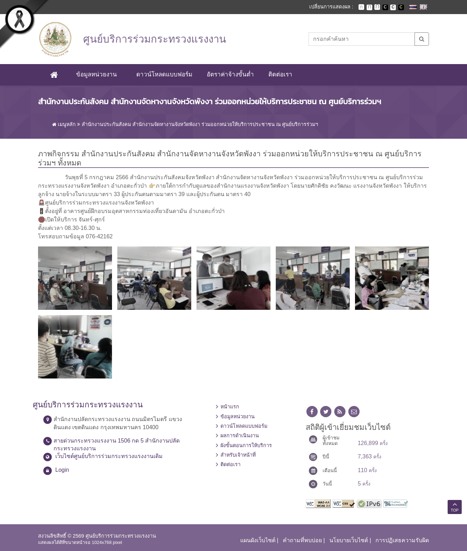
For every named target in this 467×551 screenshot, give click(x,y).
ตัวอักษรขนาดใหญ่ (377, 7)
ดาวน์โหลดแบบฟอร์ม (164, 74)
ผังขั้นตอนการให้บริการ (246, 445)
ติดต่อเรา (280, 74)
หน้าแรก (229, 406)
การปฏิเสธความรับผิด (402, 540)
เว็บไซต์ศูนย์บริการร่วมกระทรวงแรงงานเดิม (109, 456)
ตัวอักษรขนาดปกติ (361, 7)
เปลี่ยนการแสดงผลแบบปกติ (393, 7)
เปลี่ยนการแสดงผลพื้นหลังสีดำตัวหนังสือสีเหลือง (401, 7)
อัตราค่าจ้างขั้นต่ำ (230, 74)
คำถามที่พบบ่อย (302, 540)
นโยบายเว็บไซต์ (348, 540)
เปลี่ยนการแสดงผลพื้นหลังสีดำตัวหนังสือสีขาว (385, 7)
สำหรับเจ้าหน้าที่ (238, 455)
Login (62, 470)
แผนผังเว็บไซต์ (257, 540)
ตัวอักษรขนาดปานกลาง (369, 7)
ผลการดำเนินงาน (239, 436)
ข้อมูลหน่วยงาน (96, 74)
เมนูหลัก (64, 124)
